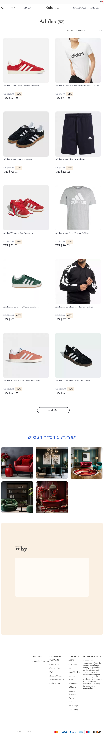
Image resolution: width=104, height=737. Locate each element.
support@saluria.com (40, 661)
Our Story (73, 665)
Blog (71, 668)
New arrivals (79, 8)
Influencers (73, 684)
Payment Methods (56, 680)
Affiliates (72, 687)
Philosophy (73, 706)
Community (73, 710)
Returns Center (55, 676)
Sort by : (70, 30)
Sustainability (74, 702)
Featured (94, 8)
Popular (27, 8)
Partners (72, 698)
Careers (72, 676)
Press (71, 680)
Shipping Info (54, 668)
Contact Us (54, 665)
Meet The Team (75, 672)
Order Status (54, 684)
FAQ (51, 672)
